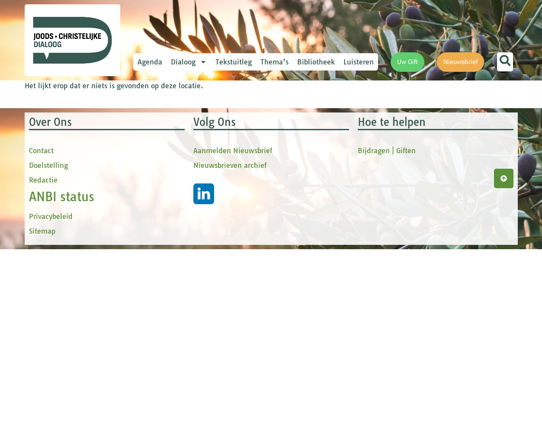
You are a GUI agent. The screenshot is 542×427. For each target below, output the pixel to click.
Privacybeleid (51, 394)
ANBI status (61, 374)
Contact (41, 328)
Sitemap (42, 409)
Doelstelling (48, 343)
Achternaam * (176, 209)
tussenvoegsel (178, 180)
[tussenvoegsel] (212, 193)
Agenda (150, 62)
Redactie (43, 357)
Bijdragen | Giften (387, 328)
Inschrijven (213, 245)
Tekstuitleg (233, 62)
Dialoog (189, 62)
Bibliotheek (316, 62)
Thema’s (274, 62)
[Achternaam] (212, 222)
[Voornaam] (212, 164)
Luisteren (358, 62)
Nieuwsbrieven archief (229, 343)
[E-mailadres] (212, 136)
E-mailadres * (176, 123)
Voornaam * (173, 152)
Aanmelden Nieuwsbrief (232, 328)
